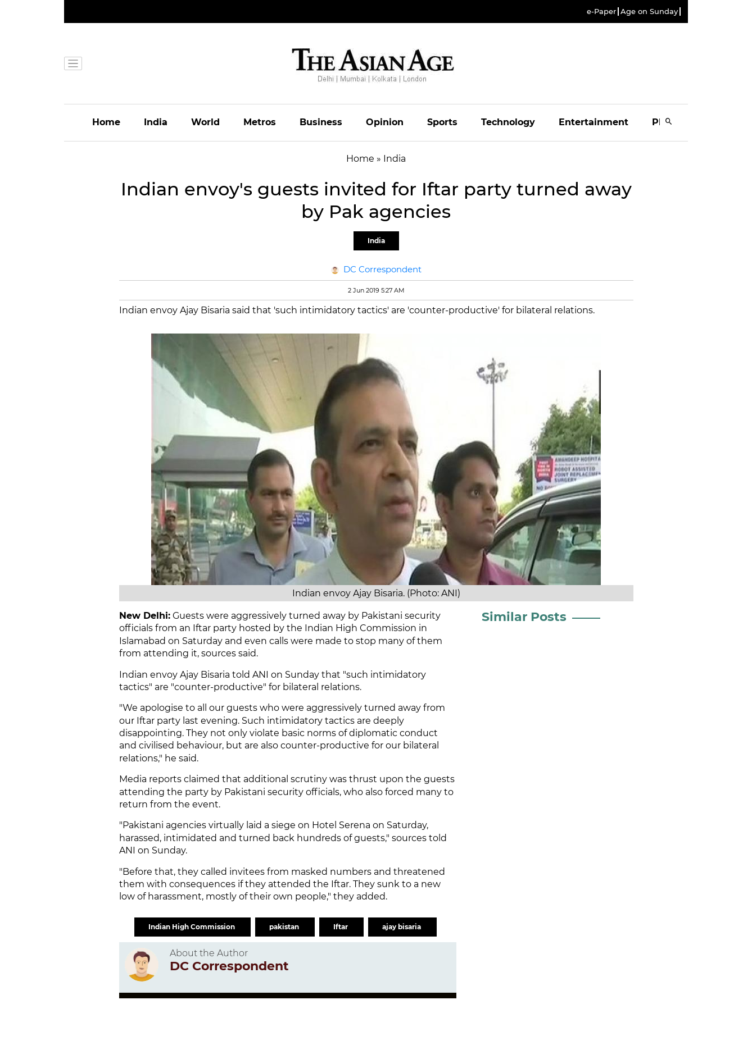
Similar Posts (524, 616)
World (205, 122)
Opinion (385, 122)
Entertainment (593, 122)
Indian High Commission (192, 927)
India (155, 122)
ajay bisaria (402, 927)
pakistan (285, 927)
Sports (442, 122)
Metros (259, 122)
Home (106, 122)
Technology (508, 122)
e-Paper (601, 11)
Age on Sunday (649, 11)
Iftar (341, 927)
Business (321, 122)
